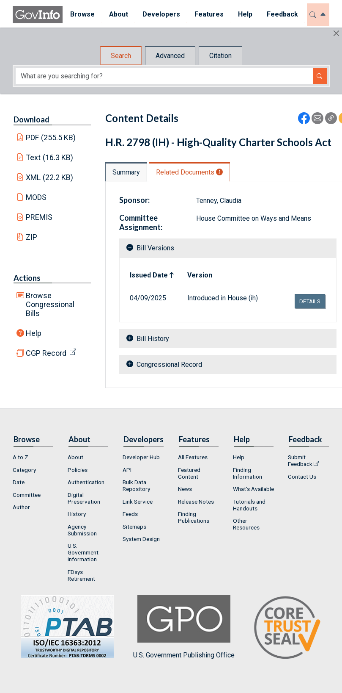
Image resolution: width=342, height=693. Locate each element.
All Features (193, 457)
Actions (27, 278)
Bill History (153, 339)
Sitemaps (134, 526)
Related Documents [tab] (189, 172)
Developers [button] (161, 14)
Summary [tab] (126, 172)
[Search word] (164, 76)
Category (24, 469)
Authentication (86, 482)
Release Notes (196, 501)
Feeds (130, 513)
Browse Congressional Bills (50, 304)
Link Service (138, 501)
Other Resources (246, 524)
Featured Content (189, 473)
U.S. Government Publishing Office (184, 627)
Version (199, 275)
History (77, 513)
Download (31, 119)
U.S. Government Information (83, 552)
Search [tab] (121, 56)
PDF (51, 137)
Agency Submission (82, 530)
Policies (78, 469)
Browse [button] (82, 14)
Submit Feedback (300, 460)
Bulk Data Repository (136, 485)
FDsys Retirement (81, 575)
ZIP (31, 237)
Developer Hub (141, 457)
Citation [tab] (220, 56)
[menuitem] (82, 14)
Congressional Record (169, 364)
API (127, 469)
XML (49, 177)
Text (49, 157)
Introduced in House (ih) (222, 298)
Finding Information (247, 473)
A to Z (20, 457)
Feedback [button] (282, 14)
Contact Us (302, 476)
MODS (36, 197)
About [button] (118, 14)
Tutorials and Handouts (249, 505)
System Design (141, 538)
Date (19, 482)
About (75, 457)
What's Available (253, 488)
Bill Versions (155, 248)
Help (33, 333)
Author (21, 507)
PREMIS (39, 217)
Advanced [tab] (170, 56)
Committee (27, 494)
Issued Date (149, 275)
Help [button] (245, 14)
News (185, 488)
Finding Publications (193, 517)
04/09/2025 (148, 298)
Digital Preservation (84, 498)
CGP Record (46, 353)
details (309, 301)
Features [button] (208, 14)
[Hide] (336, 33)
